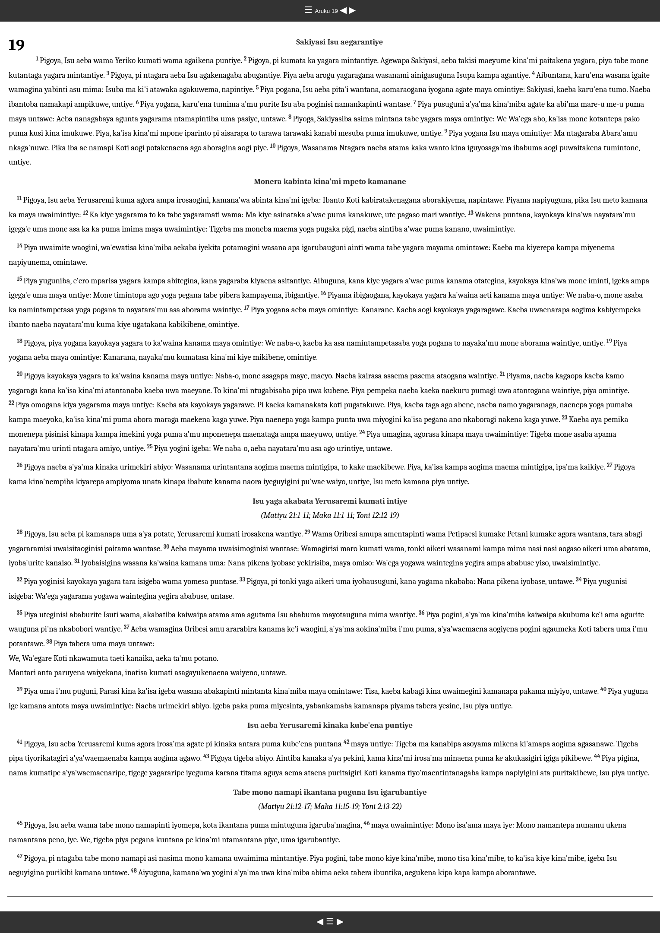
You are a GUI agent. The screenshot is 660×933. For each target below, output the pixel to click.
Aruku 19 (327, 11)
